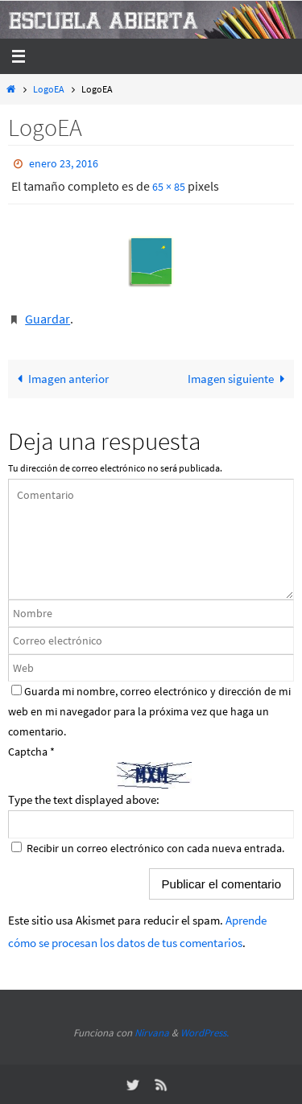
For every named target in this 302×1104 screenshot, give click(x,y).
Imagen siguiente (239, 378)
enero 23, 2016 (63, 163)
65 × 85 (168, 186)
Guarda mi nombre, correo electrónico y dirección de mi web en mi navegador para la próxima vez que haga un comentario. (149, 711)
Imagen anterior (60, 378)
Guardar (47, 319)
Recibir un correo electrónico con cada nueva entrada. (155, 848)
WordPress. (204, 1033)
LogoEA (48, 89)
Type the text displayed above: (83, 799)
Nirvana (151, 1033)
